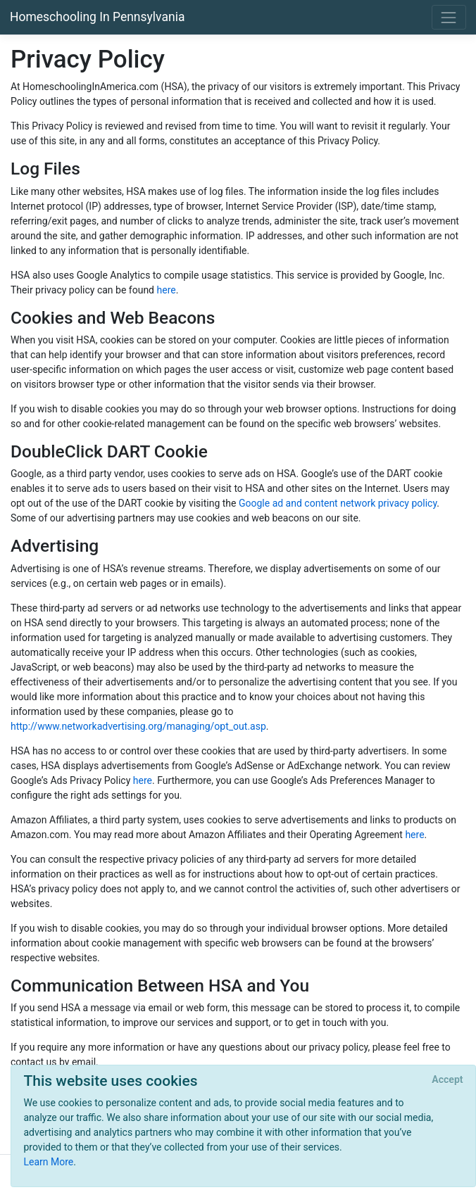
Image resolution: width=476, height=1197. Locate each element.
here (166, 290)
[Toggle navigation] (449, 17)
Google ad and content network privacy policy (338, 503)
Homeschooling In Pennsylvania (97, 17)
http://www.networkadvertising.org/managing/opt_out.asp (138, 726)
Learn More (49, 1161)
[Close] (447, 1080)
